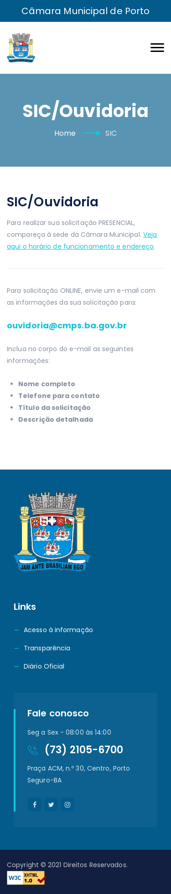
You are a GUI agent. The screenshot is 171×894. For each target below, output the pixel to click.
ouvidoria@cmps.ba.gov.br (67, 325)
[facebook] (34, 804)
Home (65, 133)
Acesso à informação (58, 629)
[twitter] (51, 804)
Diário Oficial (44, 666)
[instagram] (67, 804)
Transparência (47, 648)
